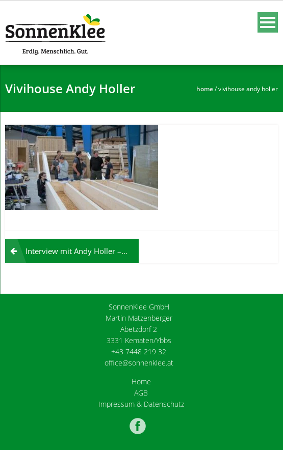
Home (204, 89)
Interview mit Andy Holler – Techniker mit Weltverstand (82, 251)
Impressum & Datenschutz (141, 404)
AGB (141, 393)
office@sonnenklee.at (139, 363)
